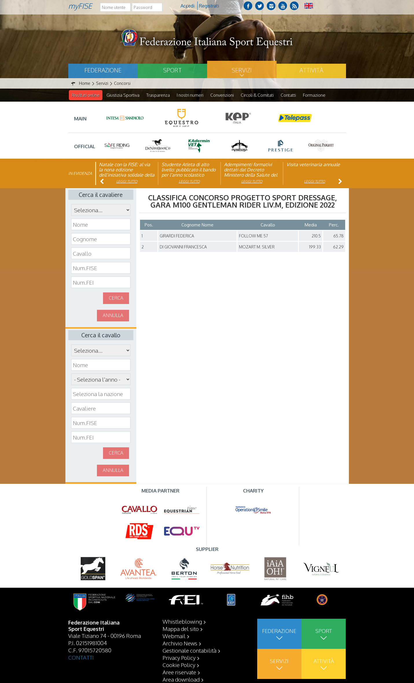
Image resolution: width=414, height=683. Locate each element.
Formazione (314, 95)
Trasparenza (158, 95)
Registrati (209, 6)
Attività (311, 70)
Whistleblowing (182, 621)
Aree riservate (179, 672)
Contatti (288, 95)
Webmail (174, 635)
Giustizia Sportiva (122, 95)
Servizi (242, 70)
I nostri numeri (190, 95)
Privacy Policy (179, 657)
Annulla (113, 315)
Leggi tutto (126, 182)
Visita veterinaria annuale (313, 165)
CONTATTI (81, 657)
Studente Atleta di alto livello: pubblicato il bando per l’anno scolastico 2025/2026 (188, 172)
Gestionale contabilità (189, 650)
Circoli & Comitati (257, 95)
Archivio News (180, 643)
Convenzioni (222, 95)
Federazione (103, 70)
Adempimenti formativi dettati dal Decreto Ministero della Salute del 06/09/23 (250, 172)
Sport (172, 70)
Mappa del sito (181, 628)
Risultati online (86, 95)
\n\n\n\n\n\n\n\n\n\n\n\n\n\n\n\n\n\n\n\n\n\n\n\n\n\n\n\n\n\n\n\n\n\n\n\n (100, 379)
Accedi (187, 6)
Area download (181, 679)
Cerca (116, 298)
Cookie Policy (179, 664)
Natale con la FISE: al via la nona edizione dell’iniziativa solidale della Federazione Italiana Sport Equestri (126, 175)
